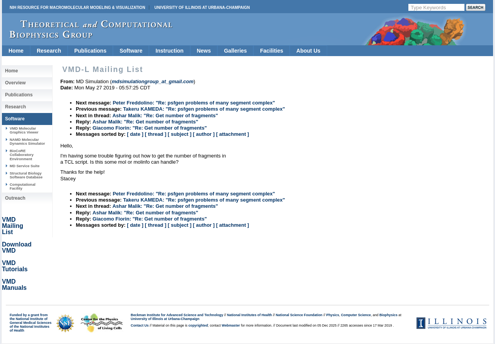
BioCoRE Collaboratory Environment (22, 155)
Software (130, 51)
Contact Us (139, 325)
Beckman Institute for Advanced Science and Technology (177, 315)
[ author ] (204, 134)
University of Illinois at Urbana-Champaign (202, 7)
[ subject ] (179, 134)
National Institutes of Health (249, 315)
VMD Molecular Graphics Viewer (24, 130)
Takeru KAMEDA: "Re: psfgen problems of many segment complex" (204, 109)
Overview (15, 83)
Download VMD (16, 247)
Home (16, 51)
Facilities (271, 51)
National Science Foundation (299, 315)
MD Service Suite (24, 166)
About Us (308, 51)
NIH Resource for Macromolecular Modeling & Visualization (77, 7)
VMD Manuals (14, 284)
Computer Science (356, 315)
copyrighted (198, 325)
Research (49, 51)
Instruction (169, 51)
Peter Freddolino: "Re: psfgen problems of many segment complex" (194, 103)
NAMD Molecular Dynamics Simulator (27, 141)
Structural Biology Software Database (26, 175)
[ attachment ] (232, 134)
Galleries (235, 51)
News (204, 51)
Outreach (15, 198)
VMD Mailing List (12, 225)
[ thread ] (155, 134)
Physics (332, 315)
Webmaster (231, 325)
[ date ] (135, 134)
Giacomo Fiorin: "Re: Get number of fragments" (149, 128)
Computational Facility (23, 186)
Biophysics (388, 315)
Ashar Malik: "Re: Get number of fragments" (165, 115)
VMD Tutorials (14, 266)
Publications (90, 51)
